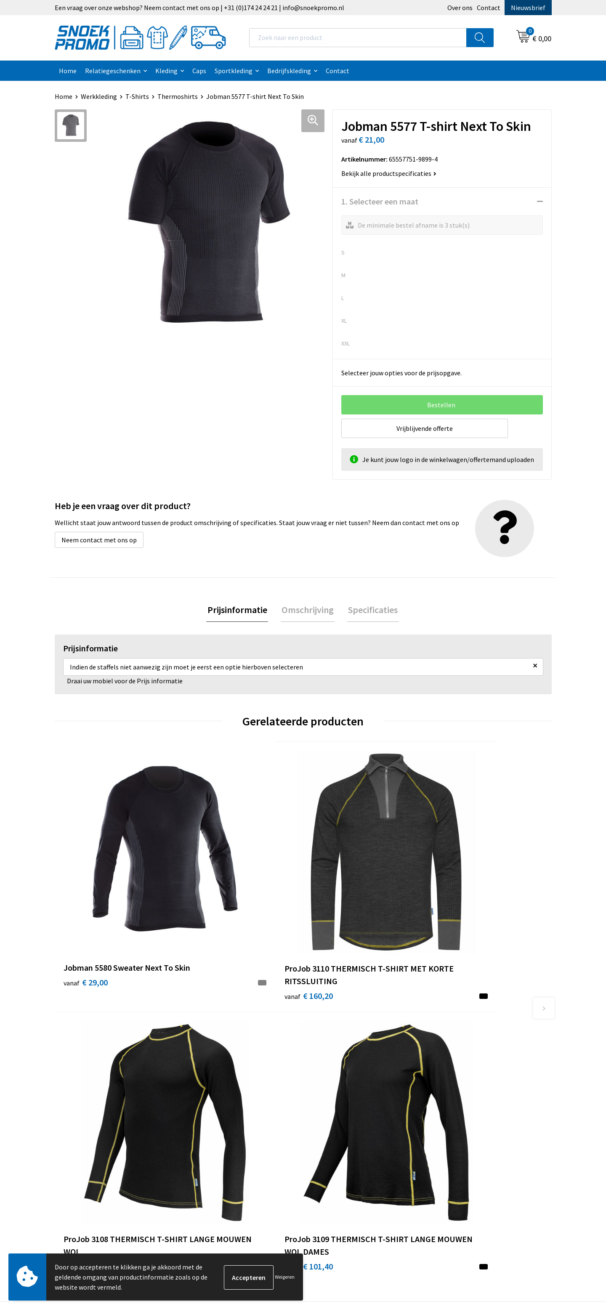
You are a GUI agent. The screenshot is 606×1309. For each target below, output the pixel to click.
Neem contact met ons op (99, 540)
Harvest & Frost (458, 1065)
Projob (446, 1077)
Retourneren (208, 1103)
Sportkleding (233, 70)
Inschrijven (517, 1231)
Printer (446, 1052)
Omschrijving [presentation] (308, 610)
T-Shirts (137, 96)
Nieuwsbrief (528, 7)
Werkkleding (99, 96)
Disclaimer (329, 1077)
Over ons (460, 7)
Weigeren (285, 1277)
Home (68, 70)
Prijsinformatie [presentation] (239, 610)
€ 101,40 (336, 898)
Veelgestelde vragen (219, 1077)
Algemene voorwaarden (348, 1039)
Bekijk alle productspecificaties (388, 173)
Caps (199, 70)
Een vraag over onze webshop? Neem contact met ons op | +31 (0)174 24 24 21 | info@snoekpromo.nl (199, 7)
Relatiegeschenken (113, 70)
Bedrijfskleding (289, 70)
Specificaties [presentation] (371, 610)
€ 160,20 (212, 911)
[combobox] (358, 37)
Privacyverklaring (339, 1065)
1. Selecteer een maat (379, 201)
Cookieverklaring (338, 1052)
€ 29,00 (86, 898)
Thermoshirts (177, 96)
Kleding (166, 70)
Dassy (444, 1039)
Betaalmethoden (215, 1090)
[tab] (239, 610)
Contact (488, 7)
